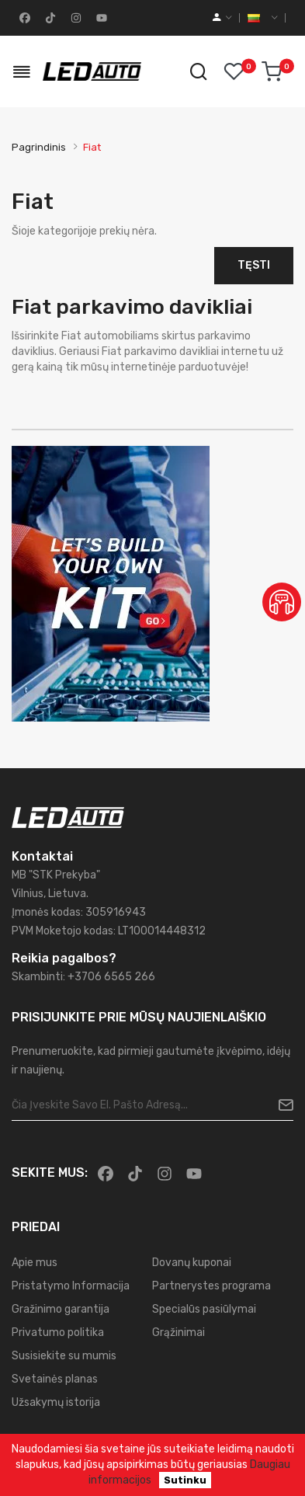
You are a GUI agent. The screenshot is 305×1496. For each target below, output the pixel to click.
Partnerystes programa (211, 1285)
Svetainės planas (55, 1379)
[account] (222, 18)
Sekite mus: (50, 1172)
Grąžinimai (178, 1332)
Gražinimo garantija (60, 1309)
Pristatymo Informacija (71, 1285)
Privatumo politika (58, 1332)
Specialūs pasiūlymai (204, 1309)
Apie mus (34, 1262)
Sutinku (185, 1480)
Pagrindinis (39, 147)
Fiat (92, 147)
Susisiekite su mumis (64, 1355)
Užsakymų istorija (56, 1402)
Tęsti (253, 265)
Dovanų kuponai (191, 1262)
